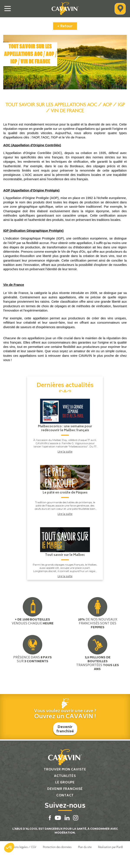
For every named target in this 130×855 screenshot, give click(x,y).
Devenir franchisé (65, 729)
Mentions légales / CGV (21, 847)
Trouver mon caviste (65, 769)
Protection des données (57, 847)
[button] (9, 847)
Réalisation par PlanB (110, 847)
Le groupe (65, 782)
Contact (65, 795)
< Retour (65, 26)
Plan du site (85, 847)
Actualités (65, 776)
